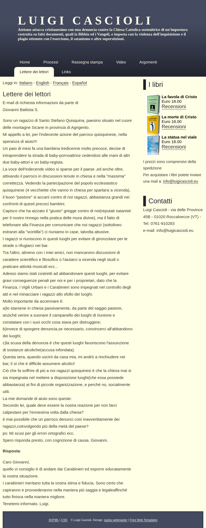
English (42, 82)
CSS (64, 520)
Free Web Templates (143, 520)
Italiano (25, 82)
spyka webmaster (115, 520)
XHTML (54, 520)
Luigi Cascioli (85, 20)
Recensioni (174, 106)
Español (79, 82)
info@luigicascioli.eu (180, 181)
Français (60, 82)
